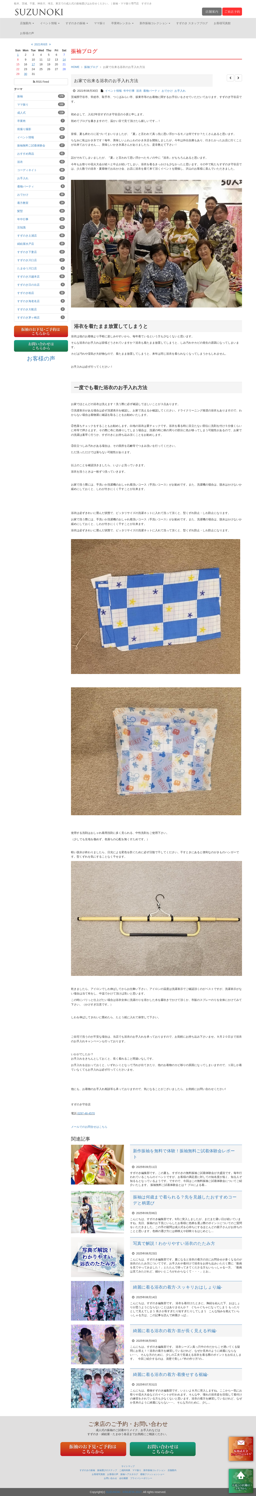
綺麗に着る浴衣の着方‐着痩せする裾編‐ (170, 1374)
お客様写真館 (222, 23)
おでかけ (22, 194)
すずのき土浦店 (27, 235)
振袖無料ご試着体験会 (31, 145)
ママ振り (99, 23)
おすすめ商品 (25, 153)
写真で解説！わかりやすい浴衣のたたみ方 (174, 1243)
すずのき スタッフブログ (192, 23)
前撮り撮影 (24, 129)
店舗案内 (27, 23)
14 (64, 59)
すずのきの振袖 (77, 23)
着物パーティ (25, 186)
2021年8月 (41, 44)
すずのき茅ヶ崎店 (28, 317)
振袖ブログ (91, 67)
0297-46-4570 (86, 1113)
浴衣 (20, 161)
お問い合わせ (110, 1478)
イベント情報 (50, 23)
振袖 (20, 96)
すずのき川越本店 (28, 276)
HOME (75, 67)
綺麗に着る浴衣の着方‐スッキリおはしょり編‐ (177, 1287)
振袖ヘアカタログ (129, 1474)
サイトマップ (128, 1466)
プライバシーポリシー (141, 1478)
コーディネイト (27, 170)
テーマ (18, 89)
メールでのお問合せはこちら (90, 1126)
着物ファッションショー (152, 1474)
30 (25, 74)
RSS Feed (41, 81)
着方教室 (22, 202)
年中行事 (22, 219)
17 (33, 64)
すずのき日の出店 (28, 284)
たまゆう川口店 (27, 268)
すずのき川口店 (27, 260)
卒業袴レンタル (122, 23)
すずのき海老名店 (28, 301)
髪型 (20, 211)
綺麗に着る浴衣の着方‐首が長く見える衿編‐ (175, 1330)
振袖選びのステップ (107, 1470)
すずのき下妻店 (27, 252)
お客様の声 (27, 33)
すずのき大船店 (27, 309)
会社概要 (123, 1478)
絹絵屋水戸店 (25, 243)
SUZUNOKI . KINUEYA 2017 (124, 1492)
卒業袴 (21, 120)
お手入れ (22, 178)
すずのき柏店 (25, 293)
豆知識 (21, 227)
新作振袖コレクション (155, 23)
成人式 (21, 112)
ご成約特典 (124, 1470)
